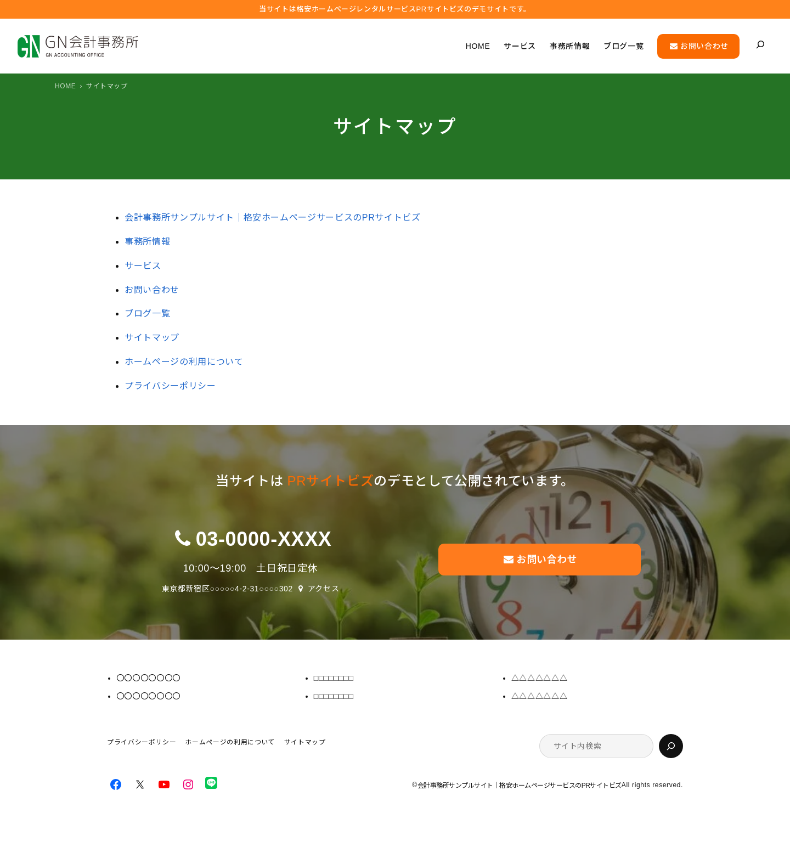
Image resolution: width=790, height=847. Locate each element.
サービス (143, 265)
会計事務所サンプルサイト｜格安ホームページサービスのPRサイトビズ (272, 217)
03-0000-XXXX (264, 539)
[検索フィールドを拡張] (760, 44)
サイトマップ (152, 337)
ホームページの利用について (184, 361)
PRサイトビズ (330, 480)
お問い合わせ (152, 290)
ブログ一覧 (147, 313)
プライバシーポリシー (170, 386)
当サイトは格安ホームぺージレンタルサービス (395, 9)
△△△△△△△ (539, 678)
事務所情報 (147, 241)
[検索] (671, 746)
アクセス (324, 588)
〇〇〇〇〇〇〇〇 (148, 678)
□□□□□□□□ (334, 678)
